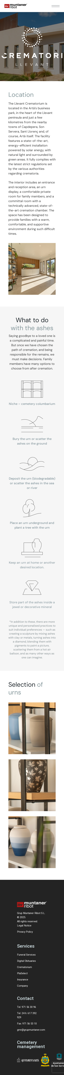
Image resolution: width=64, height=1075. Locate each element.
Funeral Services (26, 955)
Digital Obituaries (26, 961)
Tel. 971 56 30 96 (26, 1007)
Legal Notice (24, 925)
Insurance (22, 979)
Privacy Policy (25, 932)
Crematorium (24, 967)
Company (22, 986)
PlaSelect (22, 973)
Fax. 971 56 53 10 (27, 1023)
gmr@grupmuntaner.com (31, 1030)
